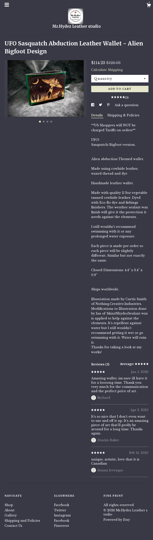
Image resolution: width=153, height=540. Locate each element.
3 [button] (47, 122)
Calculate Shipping (107, 70)
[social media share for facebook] (93, 105)
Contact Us (13, 526)
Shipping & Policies (123, 115)
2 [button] (44, 122)
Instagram (62, 515)
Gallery (11, 515)
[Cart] (149, 5)
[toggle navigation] (7, 5)
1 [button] (40, 122)
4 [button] (51, 122)
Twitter (60, 510)
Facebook (61, 505)
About (10, 510)
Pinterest (61, 526)
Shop (9, 505)
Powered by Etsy (116, 520)
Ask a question (126, 105)
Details (97, 115)
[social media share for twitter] (101, 105)
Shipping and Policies (22, 520)
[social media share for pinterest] (109, 105)
